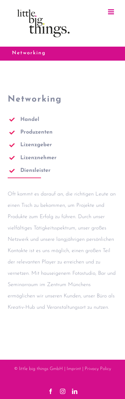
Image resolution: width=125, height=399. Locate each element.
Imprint (74, 368)
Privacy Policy (98, 368)
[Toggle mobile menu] (111, 11)
